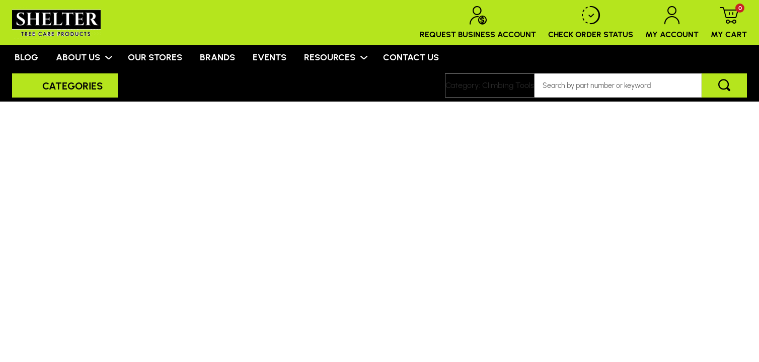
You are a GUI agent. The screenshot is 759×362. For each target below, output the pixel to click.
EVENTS (269, 57)
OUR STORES (155, 57)
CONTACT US (411, 57)
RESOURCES (329, 57)
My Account (672, 22)
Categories (72, 85)
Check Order (590, 22)
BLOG (26, 57)
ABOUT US (78, 57)
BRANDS (217, 57)
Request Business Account (478, 22)
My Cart (729, 22)
